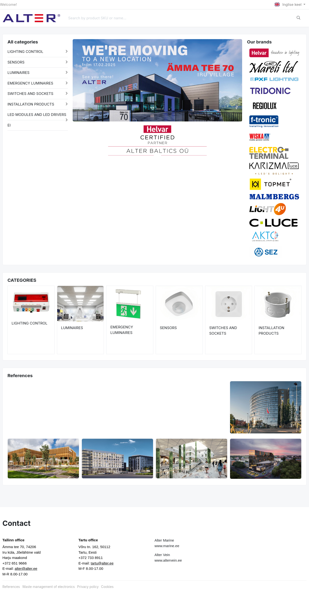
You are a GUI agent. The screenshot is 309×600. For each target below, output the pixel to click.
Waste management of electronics (48, 587)
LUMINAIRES (18, 72)
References (11, 587)
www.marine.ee (166, 546)
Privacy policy (88, 587)
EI (9, 125)
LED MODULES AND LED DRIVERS (36, 114)
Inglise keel (288, 4)
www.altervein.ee (168, 560)
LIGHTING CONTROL (25, 51)
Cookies (107, 587)
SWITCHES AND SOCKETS (30, 93)
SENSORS (15, 62)
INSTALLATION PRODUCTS (30, 104)
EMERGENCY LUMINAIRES (30, 83)
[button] (81, 139)
